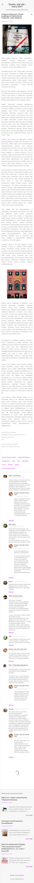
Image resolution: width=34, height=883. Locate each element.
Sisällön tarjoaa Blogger (17, 875)
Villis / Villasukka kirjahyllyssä (18, 665)
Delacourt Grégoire (23, 457)
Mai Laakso (12, 524)
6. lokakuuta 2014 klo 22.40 (21, 709)
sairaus (17, 465)
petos (4, 465)
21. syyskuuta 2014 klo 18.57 (16, 667)
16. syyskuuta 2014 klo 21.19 (16, 597)
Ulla (10, 636)
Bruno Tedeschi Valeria (9, 457)
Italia (13, 461)
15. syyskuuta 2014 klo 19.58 (16, 477)
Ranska (10, 465)
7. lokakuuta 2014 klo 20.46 (22, 738)
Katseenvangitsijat (6, 141)
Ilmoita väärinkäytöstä (17, 879)
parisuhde (25, 461)
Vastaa (11, 520)
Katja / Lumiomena (15, 475)
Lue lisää (29, 815)
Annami (11, 709)
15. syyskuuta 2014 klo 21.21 (16, 526)
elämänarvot (6, 461)
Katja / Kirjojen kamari (16, 596)
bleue (10, 581)
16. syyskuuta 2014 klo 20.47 (20, 581)
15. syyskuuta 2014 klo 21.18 (22, 496)
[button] (31, 14)
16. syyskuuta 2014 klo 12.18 (22, 548)
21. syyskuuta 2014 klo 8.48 (19, 636)
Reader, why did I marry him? (17, 5)
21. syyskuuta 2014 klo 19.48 (22, 689)
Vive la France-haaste (8, 468)
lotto (18, 461)
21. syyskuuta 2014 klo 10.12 (16, 651)
